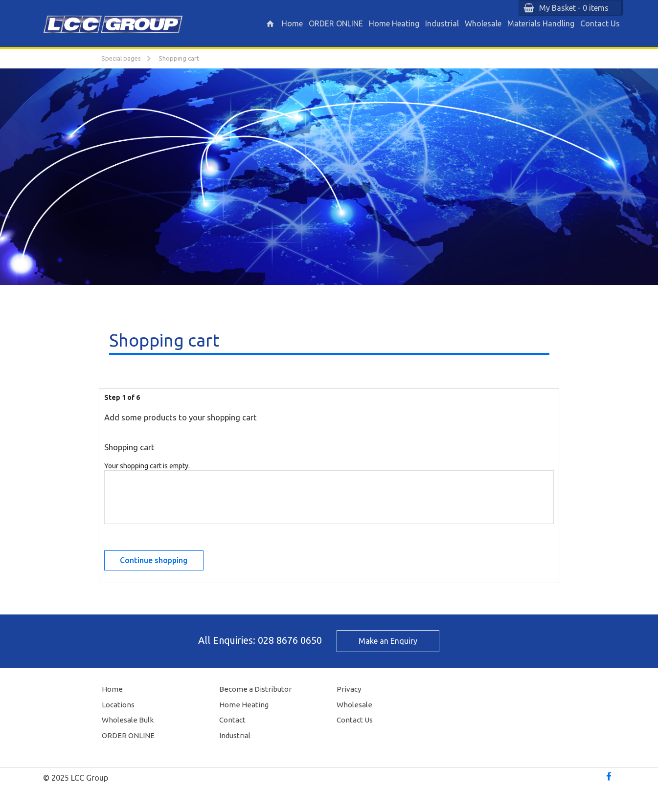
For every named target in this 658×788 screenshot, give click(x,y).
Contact (232, 720)
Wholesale (483, 23)
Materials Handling (540, 23)
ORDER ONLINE (336, 23)
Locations (118, 704)
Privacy (349, 689)
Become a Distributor (255, 689)
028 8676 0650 (290, 640)
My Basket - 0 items (574, 8)
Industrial (442, 23)
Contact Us (600, 23)
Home (292, 23)
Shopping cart (179, 58)
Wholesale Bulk (128, 720)
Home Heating (394, 23)
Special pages (121, 58)
